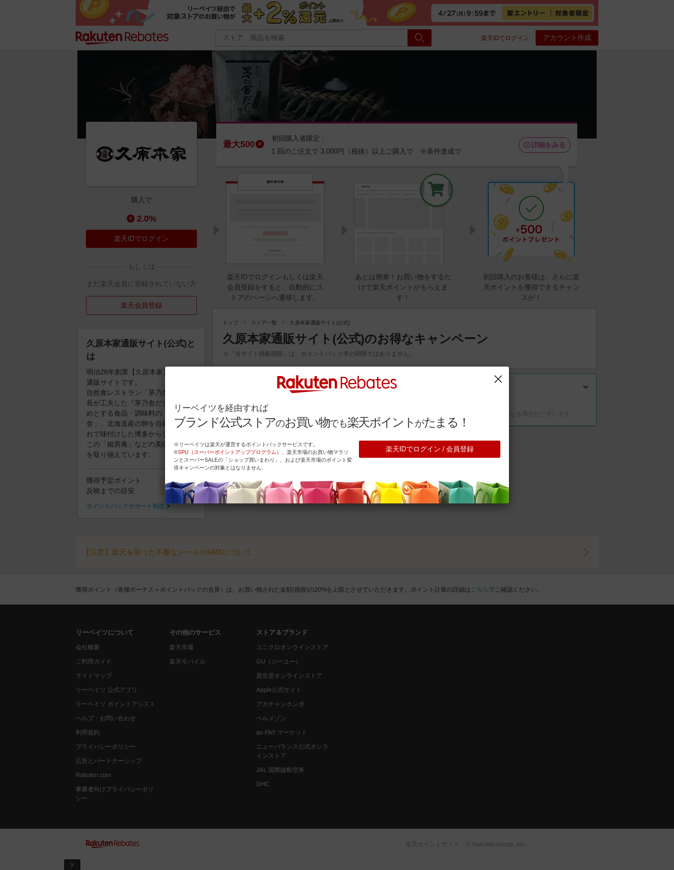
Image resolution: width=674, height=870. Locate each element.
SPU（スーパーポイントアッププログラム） (230, 452)
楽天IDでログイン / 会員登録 (430, 449)
